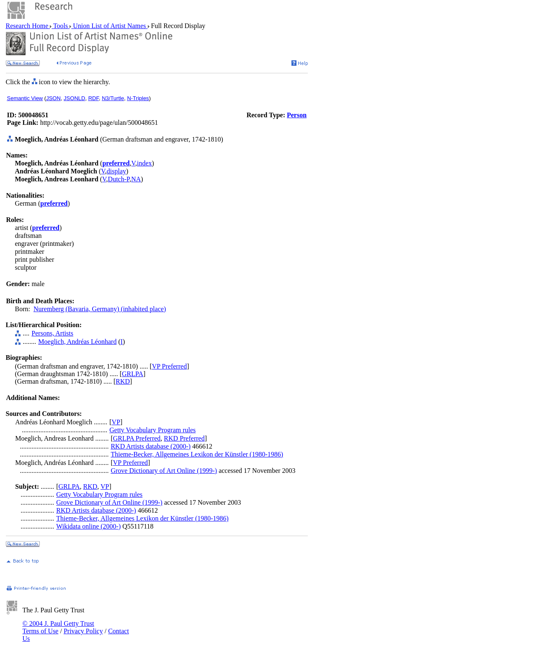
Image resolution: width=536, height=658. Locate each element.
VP (116, 422)
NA (136, 179)
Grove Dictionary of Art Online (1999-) (164, 470)
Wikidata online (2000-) (88, 526)
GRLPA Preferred (137, 438)
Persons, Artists (52, 333)
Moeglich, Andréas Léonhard (77, 341)
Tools (61, 25)
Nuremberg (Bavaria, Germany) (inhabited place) (100, 308)
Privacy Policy (83, 631)
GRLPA (132, 373)
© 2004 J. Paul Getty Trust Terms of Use (58, 627)
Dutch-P (119, 179)
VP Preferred (169, 366)
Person (297, 115)
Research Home (28, 25)
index (144, 163)
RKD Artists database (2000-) (151, 446)
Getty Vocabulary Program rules (152, 430)
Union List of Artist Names (109, 25)
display (116, 171)
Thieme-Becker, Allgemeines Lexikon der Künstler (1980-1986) (197, 454)
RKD (123, 381)
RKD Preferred (184, 438)
